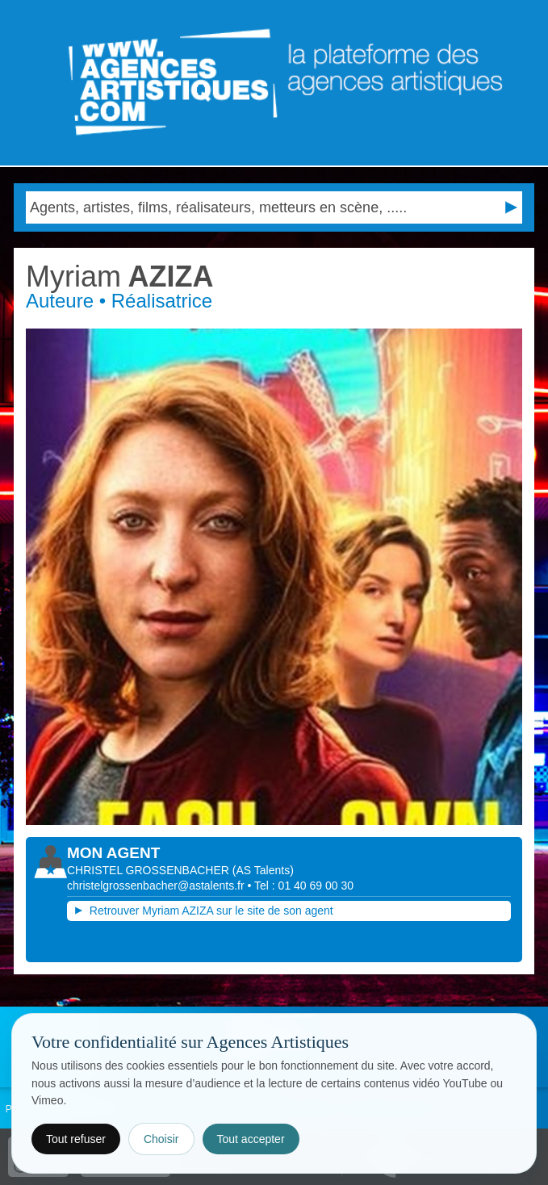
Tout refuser (76, 1139)
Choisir (161, 1139)
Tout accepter (251, 1139)
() (263, 870)
